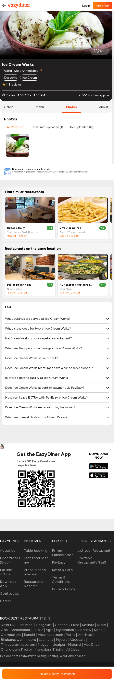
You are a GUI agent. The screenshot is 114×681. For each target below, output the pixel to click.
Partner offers (6, 572)
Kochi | (99, 630)
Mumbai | (27, 625)
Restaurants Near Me (34, 583)
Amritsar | (86, 635)
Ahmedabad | (21, 630)
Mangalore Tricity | (49, 649)
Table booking (35, 550)
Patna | (71, 635)
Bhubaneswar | (12, 639)
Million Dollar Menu (19, 284)
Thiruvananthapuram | (18, 644)
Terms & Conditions (61, 579)
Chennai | (62, 625)
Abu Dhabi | (93, 644)
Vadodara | (78, 639)
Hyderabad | (65, 630)
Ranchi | (30, 635)
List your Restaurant (94, 550)
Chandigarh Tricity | (16, 649)
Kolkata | (88, 625)
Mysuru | (62, 639)
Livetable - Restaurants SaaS (92, 560)
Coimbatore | (11, 635)
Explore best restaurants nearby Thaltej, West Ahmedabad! (43, 656)
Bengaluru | (44, 625)
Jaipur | (38, 630)
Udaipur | (60, 644)
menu (40, 107)
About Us (7, 550)
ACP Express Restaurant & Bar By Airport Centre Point (76, 284)
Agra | (50, 630)
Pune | (75, 625)
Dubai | (102, 625)
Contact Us (9, 593)
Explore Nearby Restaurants (56, 673)
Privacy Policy (63, 589)
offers (9, 107)
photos (71, 107)
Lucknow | (84, 630)
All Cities (72, 649)
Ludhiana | (46, 639)
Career (5, 601)
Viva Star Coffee (70, 227)
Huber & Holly (16, 227)
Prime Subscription (62, 552)
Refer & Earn (62, 570)
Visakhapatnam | (51, 635)
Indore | (31, 639)
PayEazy (59, 562)
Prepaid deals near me (35, 572)
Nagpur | (44, 644)
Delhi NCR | (9, 625)
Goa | (5, 630)
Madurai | (75, 644)
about (103, 107)
